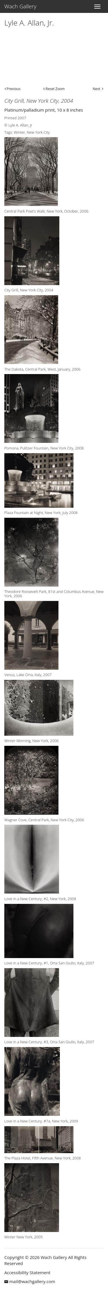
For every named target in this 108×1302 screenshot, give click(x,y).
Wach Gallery (20, 6)
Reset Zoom (55, 88)
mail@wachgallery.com (32, 1281)
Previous (13, 88)
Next (96, 88)
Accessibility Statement (27, 1272)
